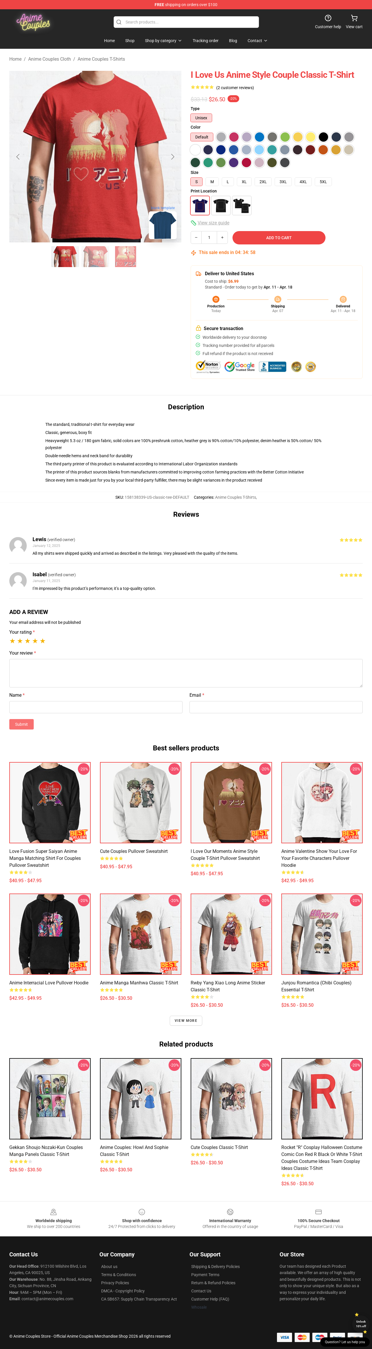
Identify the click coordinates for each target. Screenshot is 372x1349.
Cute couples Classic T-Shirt (219, 1147)
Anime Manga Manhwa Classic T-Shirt (139, 983)
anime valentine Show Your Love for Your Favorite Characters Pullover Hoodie (319, 858)
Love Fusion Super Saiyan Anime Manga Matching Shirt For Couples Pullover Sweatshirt (45, 858)
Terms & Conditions (118, 1274)
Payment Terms (205, 1274)
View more (186, 1021)
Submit (21, 724)
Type (195, 108)
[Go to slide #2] (95, 256)
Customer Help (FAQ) (210, 1299)
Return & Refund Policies (213, 1282)
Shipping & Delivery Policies (215, 1266)
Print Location (204, 191)
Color (196, 127)
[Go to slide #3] (126, 256)
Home (15, 59)
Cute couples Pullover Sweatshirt (134, 851)
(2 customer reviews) (235, 87)
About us (109, 1266)
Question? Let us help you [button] (345, 1342)
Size (194, 172)
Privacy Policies (115, 1282)
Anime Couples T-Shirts (101, 59)
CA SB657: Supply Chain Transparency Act (139, 1299)
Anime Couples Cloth (49, 59)
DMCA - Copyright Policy (123, 1291)
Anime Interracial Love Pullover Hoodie (48, 983)
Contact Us (201, 1291)
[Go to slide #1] (65, 256)
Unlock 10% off (361, 1324)
